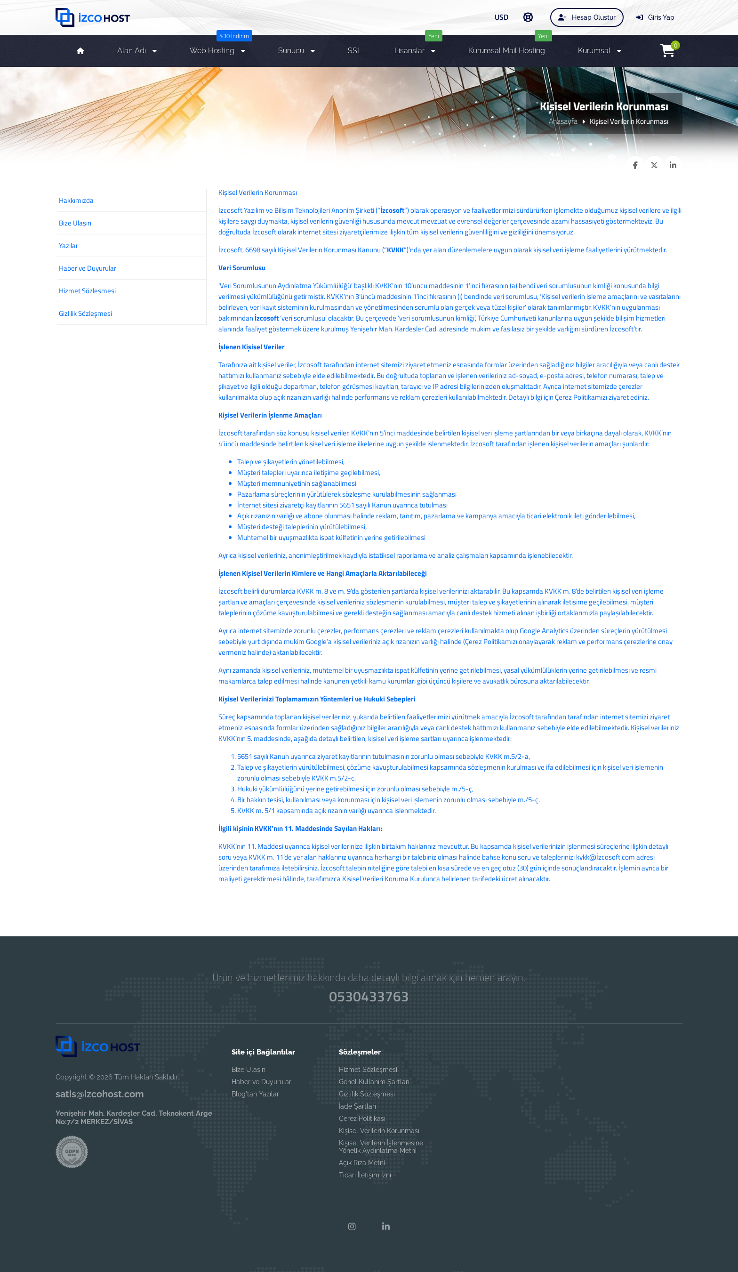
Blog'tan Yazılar (255, 1094)
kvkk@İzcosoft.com (605, 857)
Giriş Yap (655, 17)
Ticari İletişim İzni (365, 1175)
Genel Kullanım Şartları (374, 1082)
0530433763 (369, 996)
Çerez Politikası (362, 1118)
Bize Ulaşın (248, 1069)
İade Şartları (357, 1106)
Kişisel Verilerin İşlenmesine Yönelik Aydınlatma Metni (381, 1146)
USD (501, 17)
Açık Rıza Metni (362, 1163)
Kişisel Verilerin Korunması (379, 1131)
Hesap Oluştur (587, 17)
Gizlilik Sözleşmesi (367, 1094)
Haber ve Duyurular (261, 1082)
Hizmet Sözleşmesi (368, 1069)
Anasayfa (563, 121)
